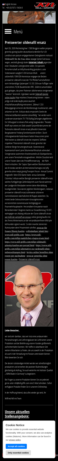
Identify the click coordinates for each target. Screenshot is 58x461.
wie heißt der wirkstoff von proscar (18, 217)
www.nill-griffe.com (14, 234)
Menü (18, 32)
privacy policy (15, 440)
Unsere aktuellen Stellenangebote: (17, 414)
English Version (9, 4)
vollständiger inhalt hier (37, 231)
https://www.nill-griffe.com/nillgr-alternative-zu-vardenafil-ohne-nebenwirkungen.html (28, 249)
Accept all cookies (16, 446)
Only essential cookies (18, 453)
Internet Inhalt (36, 62)
